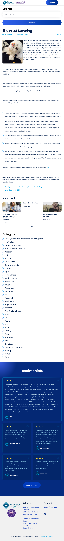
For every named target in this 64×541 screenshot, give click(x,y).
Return (58, 35)
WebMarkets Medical (46, 537)
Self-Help (9, 291)
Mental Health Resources (16, 248)
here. (48, 167)
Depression (10, 261)
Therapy (9, 350)
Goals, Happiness (11, 187)
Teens (7, 327)
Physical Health (12, 304)
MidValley (9, 242)
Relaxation (10, 281)
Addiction (9, 301)
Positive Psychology (35, 187)
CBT (6, 317)
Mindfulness (23, 187)
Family (8, 331)
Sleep (7, 334)
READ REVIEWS (31, 485)
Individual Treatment (14, 347)
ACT (7, 294)
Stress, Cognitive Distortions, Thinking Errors (24, 238)
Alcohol (8, 308)
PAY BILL (52, 3)
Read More (5, 222)
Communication (12, 265)
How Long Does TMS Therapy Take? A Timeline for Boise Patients (9, 217)
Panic (7, 321)
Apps (7, 271)
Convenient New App (30, 203)
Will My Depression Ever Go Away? (51, 215)
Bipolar (8, 268)
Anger (8, 284)
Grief (7, 357)
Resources (9, 288)
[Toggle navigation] (60, 2)
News (7, 354)
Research (9, 298)
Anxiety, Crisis (11, 278)
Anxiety (8, 252)
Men (7, 324)
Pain (7, 314)
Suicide (8, 258)
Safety (8, 255)
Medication (10, 337)
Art (6, 340)
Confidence (10, 344)
